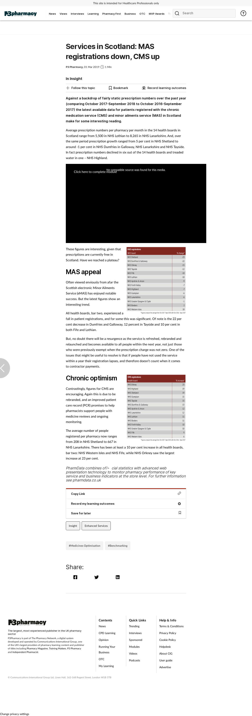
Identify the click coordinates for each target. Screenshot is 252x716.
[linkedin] (118, 577)
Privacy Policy (167, 633)
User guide (165, 660)
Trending (134, 626)
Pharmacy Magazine (37, 648)
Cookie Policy (167, 639)
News (102, 626)
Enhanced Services (96, 525)
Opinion (104, 639)
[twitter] (97, 577)
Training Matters (57, 648)
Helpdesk (165, 646)
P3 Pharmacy (74, 648)
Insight (73, 525)
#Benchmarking (117, 545)
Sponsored (135, 639)
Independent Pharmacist (25, 652)
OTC (101, 659)
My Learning (106, 666)
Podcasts (134, 660)
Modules (134, 646)
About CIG (165, 653)
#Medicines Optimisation (84, 545)
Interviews (135, 633)
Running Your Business (107, 649)
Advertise (165, 667)
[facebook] (76, 577)
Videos (133, 653)
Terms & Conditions (171, 626)
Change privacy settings (14, 714)
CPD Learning (107, 633)
